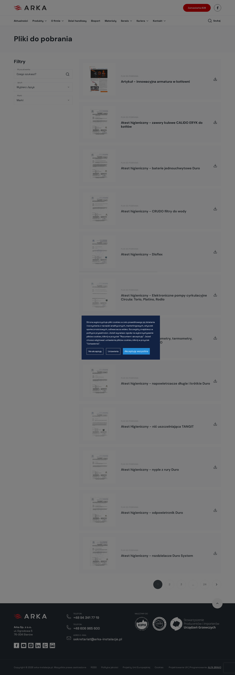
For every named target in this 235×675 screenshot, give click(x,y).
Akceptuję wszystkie (136, 351)
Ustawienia (113, 351)
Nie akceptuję (95, 351)
